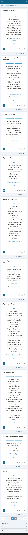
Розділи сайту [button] (14, 523)
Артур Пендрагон (14, 241)
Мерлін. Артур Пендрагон (10, 199)
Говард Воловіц (14, 97)
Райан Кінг (15, 140)
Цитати (7, 5)
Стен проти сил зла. (8, 372)
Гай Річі (5, 471)
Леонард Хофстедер (14, 94)
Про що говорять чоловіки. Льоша (13, 436)
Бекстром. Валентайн (9, 10)
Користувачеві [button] (14, 530)
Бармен (17, 454)
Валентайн (12, 38)
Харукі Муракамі (15, 286)
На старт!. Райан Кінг (9, 114)
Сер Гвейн (11, 182)
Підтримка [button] (14, 526)
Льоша (12, 454)
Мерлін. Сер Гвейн (8, 158)
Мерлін (14, 244)
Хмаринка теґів (13, 5)
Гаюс (20, 355)
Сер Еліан (18, 182)
